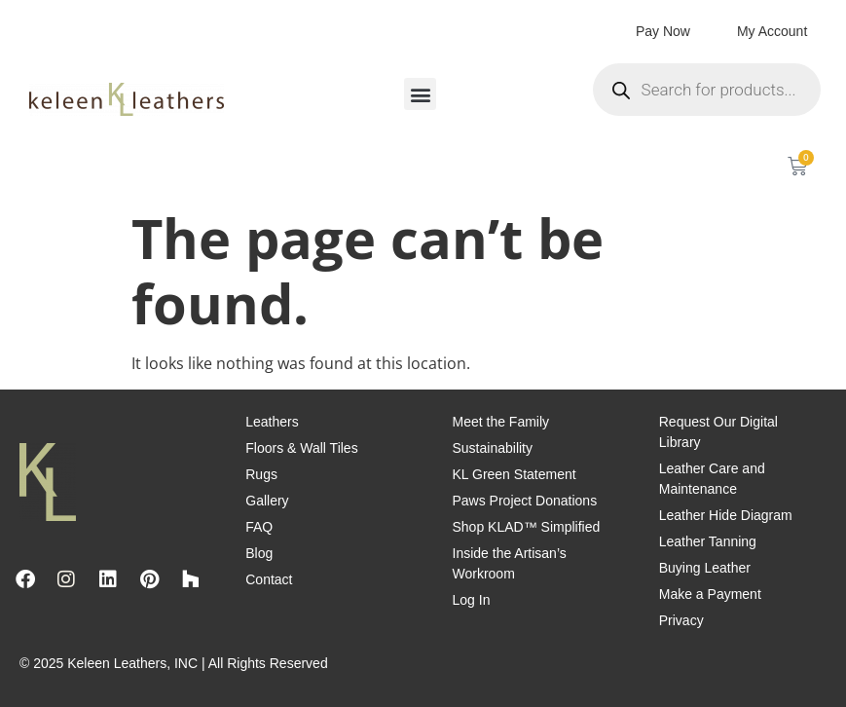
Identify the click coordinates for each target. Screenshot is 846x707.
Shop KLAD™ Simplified (527, 527)
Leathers (271, 421)
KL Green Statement (514, 474)
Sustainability (493, 448)
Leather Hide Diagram (725, 515)
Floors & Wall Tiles (301, 448)
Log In (472, 600)
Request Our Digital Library (718, 432)
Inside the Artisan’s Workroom (510, 563)
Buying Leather (705, 568)
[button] (420, 94)
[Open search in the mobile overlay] (707, 90)
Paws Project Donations (525, 500)
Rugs (261, 474)
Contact (268, 579)
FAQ (259, 527)
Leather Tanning (707, 541)
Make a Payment (710, 594)
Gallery (266, 500)
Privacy (681, 620)
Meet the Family (501, 421)
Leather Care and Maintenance (712, 479)
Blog (259, 553)
